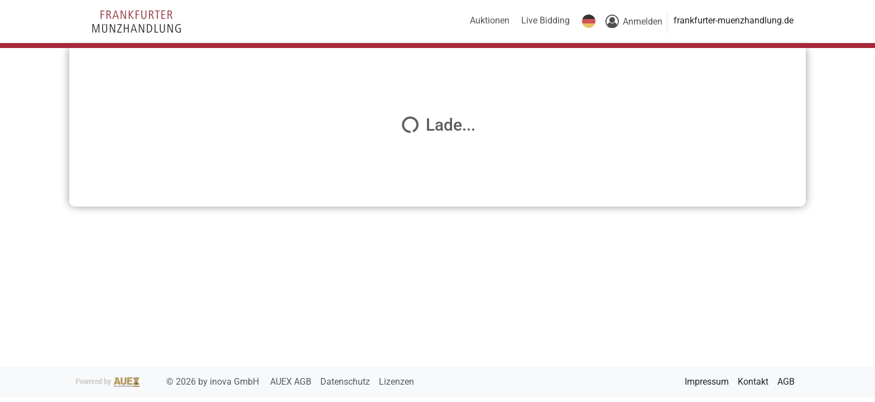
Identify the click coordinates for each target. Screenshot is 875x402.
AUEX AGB (292, 381)
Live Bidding (545, 20)
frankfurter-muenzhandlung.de (734, 20)
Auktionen (489, 20)
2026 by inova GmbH (168, 381)
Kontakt (753, 381)
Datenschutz (346, 381)
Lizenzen (396, 381)
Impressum (707, 381)
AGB (786, 381)
